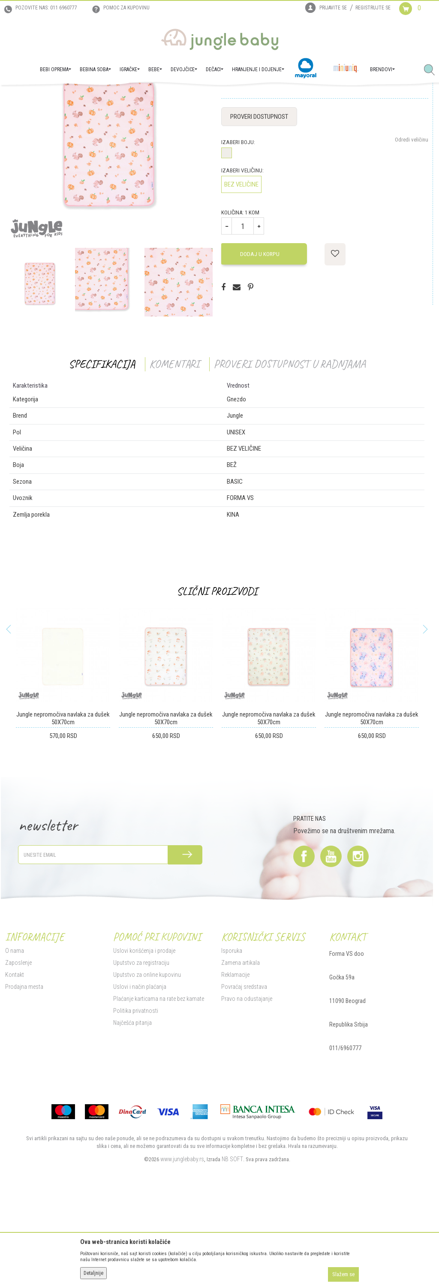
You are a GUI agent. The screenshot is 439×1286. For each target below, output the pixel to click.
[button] (432, 70)
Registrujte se (373, 8)
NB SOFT (231, 1244)
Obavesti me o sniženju (402, 161)
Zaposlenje (17, 1048)
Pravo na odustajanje (246, 1084)
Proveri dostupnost (259, 202)
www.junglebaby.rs (181, 1244)
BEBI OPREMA (76, 97)
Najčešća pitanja (131, 1108)
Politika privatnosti (134, 1096)
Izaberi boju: (238, 228)
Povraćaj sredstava (244, 1072)
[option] (39, 368)
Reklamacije (235, 1060)
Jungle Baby (17, 97)
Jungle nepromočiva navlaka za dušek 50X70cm (62, 804)
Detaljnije (93, 1273)
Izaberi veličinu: (242, 256)
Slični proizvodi (216, 677)
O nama (13, 1036)
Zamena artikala (240, 1048)
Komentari (173, 450)
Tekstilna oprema (115, 97)
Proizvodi (46, 97)
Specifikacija (101, 450)
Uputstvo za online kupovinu (146, 1060)
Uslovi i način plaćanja (138, 1072)
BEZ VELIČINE (241, 270)
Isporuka (231, 1036)
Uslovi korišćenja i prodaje (143, 1036)
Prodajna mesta (23, 1072)
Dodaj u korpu (259, 339)
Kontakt (13, 1060)
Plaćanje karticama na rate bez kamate (157, 1084)
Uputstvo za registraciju (140, 1048)
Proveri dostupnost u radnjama (289, 450)
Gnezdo (147, 97)
